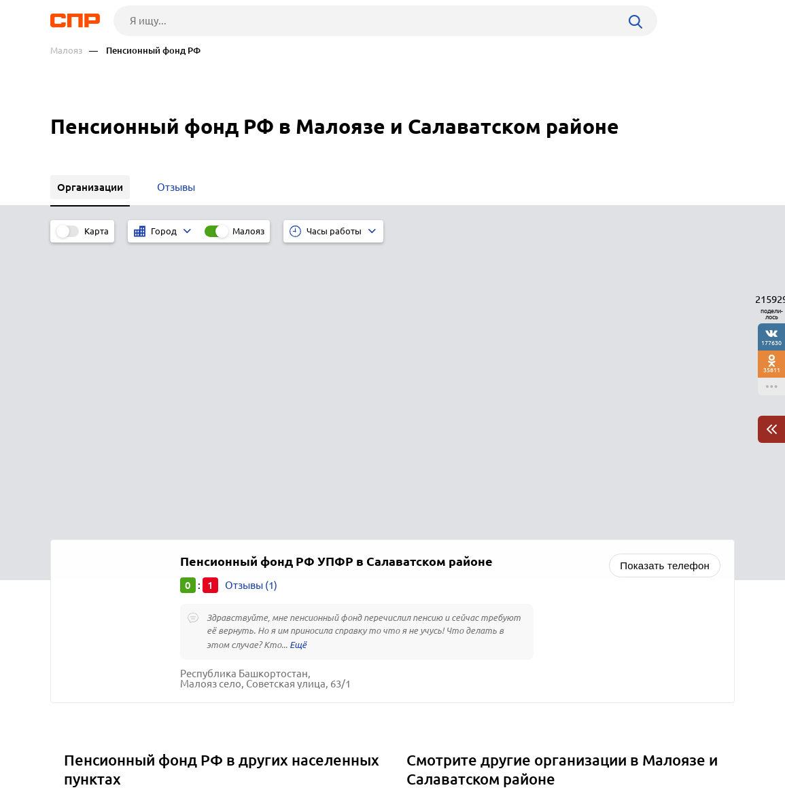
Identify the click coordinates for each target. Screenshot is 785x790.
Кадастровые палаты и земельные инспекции (520, 522)
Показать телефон (665, 280)
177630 (771, 342)
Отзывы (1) (251, 300)
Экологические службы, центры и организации (523, 539)
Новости (159, 739)
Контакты (354, 739)
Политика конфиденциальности (232, 779)
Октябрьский (101, 590)
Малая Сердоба (106, 539)
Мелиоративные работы (470, 590)
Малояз (66, 50)
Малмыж (90, 522)
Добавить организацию (674, 739)
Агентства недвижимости (472, 573)
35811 (771, 370)
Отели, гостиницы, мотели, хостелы (497, 556)
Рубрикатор (75, 739)
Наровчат (92, 573)
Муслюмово (97, 556)
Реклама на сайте (256, 739)
